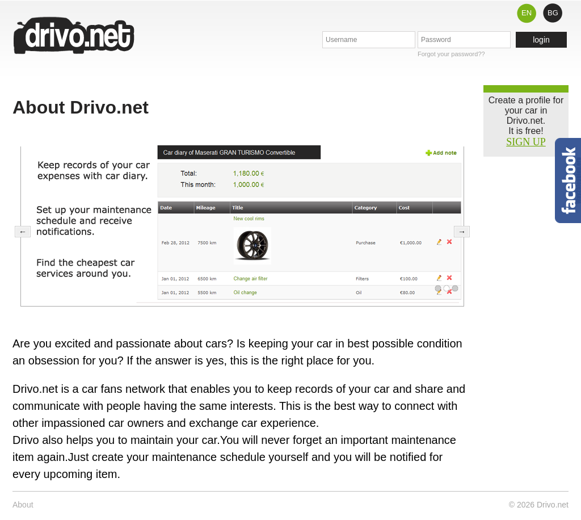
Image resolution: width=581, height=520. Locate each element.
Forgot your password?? (451, 54)
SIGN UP (526, 142)
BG (553, 13)
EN (526, 13)
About (22, 504)
